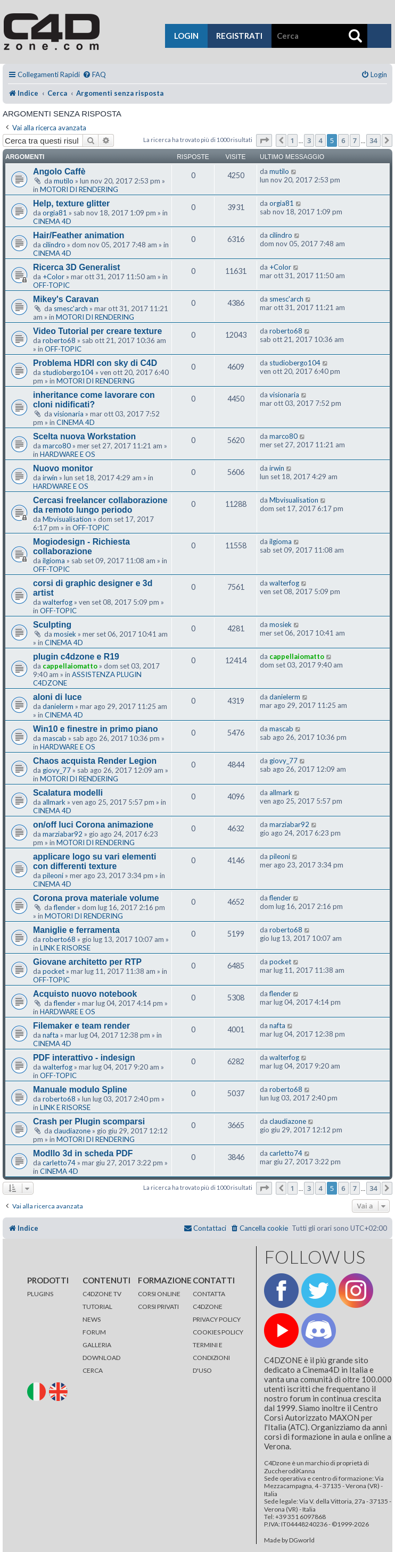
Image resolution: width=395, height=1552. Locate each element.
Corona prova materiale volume (96, 898)
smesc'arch (71, 308)
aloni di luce (57, 697)
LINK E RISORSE (65, 948)
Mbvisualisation (67, 519)
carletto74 (59, 1162)
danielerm (58, 706)
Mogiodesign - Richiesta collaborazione (81, 546)
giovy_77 (57, 770)
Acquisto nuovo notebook (85, 993)
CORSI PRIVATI (158, 1307)
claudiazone (72, 1131)
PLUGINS (40, 1294)
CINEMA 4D (52, 221)
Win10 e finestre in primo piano (95, 728)
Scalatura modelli (68, 792)
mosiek (65, 634)
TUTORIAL (97, 1307)
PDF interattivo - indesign (84, 1057)
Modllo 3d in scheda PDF (83, 1153)
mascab (55, 738)
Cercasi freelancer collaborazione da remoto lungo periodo (100, 505)
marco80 (57, 445)
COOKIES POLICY (218, 1332)
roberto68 (59, 340)
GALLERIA (97, 1345)
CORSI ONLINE (159, 1294)
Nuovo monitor (63, 468)
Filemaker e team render (81, 1025)
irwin (50, 477)
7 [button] (355, 140)
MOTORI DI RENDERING (79, 189)
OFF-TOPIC (51, 285)
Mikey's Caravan (65, 299)
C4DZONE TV (102, 1294)
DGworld (302, 1540)
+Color (53, 276)
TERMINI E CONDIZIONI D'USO (211, 1357)
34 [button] (373, 140)
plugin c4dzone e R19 (76, 656)
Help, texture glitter (71, 203)
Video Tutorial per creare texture (97, 331)
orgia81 (55, 212)
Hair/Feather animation (79, 235)
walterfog (57, 602)
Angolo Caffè (59, 171)
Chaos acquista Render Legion (95, 760)
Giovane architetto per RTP (87, 961)
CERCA (93, 1370)
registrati (239, 35)
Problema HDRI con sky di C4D (95, 363)
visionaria (69, 414)
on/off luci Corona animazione (93, 824)
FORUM (94, 1332)
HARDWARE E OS (67, 454)
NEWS (92, 1319)
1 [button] (292, 140)
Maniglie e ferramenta (76, 929)
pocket (53, 971)
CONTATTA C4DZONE (209, 1300)
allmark (54, 802)
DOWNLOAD (101, 1358)
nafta (51, 1035)
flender (65, 907)
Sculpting (52, 624)
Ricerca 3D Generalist (76, 267)
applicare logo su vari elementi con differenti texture (94, 861)
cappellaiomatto (70, 666)
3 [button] (309, 140)
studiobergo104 (68, 372)
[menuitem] (94, 74)
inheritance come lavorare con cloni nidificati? (94, 399)
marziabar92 (63, 834)
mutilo (63, 181)
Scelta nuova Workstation (84, 436)
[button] (264, 140)
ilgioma (54, 560)
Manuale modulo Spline (80, 1089)
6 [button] (343, 140)
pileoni (53, 875)
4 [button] (320, 140)
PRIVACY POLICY (217, 1319)
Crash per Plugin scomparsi (89, 1121)
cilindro (54, 244)
